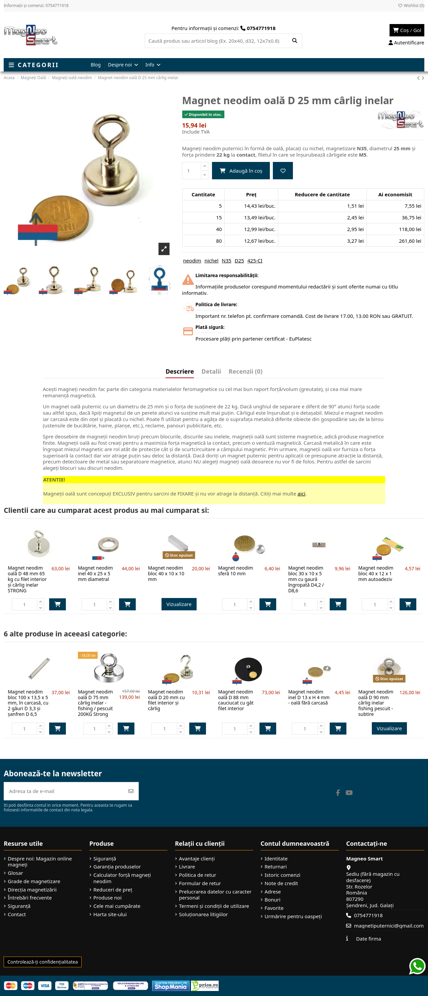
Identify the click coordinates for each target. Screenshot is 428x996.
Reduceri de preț (112, 889)
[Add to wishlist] (283, 171)
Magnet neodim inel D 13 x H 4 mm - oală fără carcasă (309, 697)
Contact (17, 914)
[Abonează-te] (130, 791)
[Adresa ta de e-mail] (64, 791)
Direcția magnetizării (32, 889)
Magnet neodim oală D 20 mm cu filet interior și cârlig (166, 700)
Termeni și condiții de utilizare (214, 906)
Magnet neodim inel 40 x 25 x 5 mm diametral (95, 573)
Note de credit (281, 883)
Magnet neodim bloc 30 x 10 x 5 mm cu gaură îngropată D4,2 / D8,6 (306, 579)
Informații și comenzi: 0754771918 (36, 5)
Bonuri (272, 900)
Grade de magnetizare (34, 881)
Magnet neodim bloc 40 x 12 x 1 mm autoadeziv (376, 573)
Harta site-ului (110, 914)
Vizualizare (179, 604)
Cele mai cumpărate (116, 906)
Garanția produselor (117, 866)
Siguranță (19, 906)
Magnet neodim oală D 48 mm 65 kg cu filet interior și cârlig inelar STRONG (27, 579)
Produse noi (107, 897)
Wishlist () (411, 5)
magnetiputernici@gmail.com (389, 925)
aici (301, 493)
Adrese (272, 891)
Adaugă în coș (240, 170)
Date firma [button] (368, 938)
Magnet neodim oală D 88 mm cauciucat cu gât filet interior (235, 700)
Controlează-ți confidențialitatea (42, 962)
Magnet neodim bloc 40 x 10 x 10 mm (166, 573)
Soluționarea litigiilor (203, 914)
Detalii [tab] (211, 371)
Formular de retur (200, 883)
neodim (192, 260)
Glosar (15, 873)
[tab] (245, 373)
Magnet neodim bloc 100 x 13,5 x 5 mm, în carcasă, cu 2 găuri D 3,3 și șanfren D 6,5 (28, 702)
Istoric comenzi (282, 875)
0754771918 (368, 915)
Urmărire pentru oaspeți (293, 916)
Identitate (276, 858)
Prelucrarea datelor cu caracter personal (215, 894)
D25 (239, 260)
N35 (226, 260)
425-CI (254, 260)
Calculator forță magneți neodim (122, 878)
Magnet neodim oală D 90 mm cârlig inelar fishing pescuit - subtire (376, 702)
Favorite (274, 908)
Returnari (275, 866)
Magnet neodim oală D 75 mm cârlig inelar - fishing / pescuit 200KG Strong (95, 702)
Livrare (187, 866)
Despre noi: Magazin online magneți (40, 861)
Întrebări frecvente (30, 897)
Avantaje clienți (197, 858)
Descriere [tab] (180, 371)
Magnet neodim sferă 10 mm (235, 571)
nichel (211, 260)
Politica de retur (197, 875)
